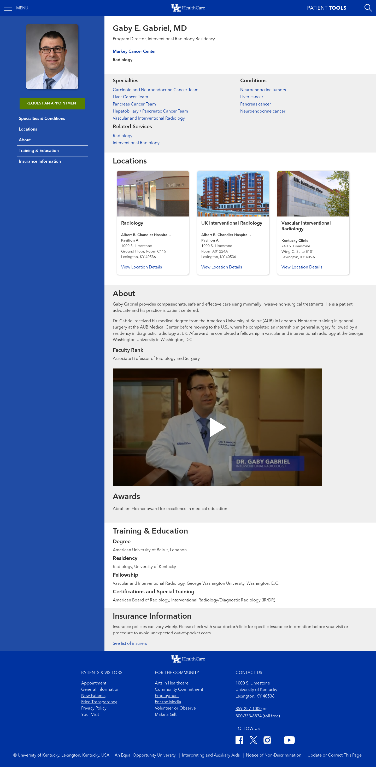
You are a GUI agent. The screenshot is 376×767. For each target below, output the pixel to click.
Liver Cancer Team (130, 97)
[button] (16, 8)
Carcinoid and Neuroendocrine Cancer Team (155, 90)
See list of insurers (130, 644)
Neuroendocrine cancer (262, 111)
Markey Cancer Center (134, 52)
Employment (167, 696)
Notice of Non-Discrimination (274, 755)
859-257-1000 (249, 709)
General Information (100, 690)
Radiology (122, 136)
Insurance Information (40, 162)
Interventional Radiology (136, 143)
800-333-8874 (249, 716)
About (25, 140)
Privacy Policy (94, 708)
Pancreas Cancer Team (134, 104)
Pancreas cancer (255, 104)
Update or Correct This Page (335, 755)
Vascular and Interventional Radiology (149, 118)
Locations (28, 129)
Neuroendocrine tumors (263, 90)
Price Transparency (99, 702)
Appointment (93, 683)
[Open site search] (368, 8)
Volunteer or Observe (175, 708)
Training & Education (39, 151)
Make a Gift (166, 715)
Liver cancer (251, 97)
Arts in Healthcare (172, 683)
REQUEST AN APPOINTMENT (52, 103)
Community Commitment (179, 690)
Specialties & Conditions (42, 119)
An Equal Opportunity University (146, 755)
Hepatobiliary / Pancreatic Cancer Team (150, 111)
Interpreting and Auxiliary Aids (211, 755)
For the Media (168, 702)
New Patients (93, 696)
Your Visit (90, 715)
